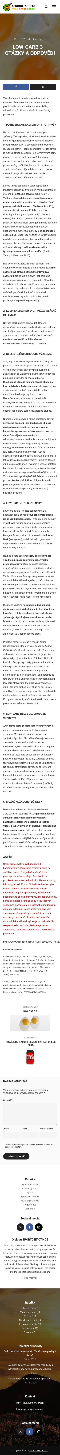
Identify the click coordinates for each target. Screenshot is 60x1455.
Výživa (30, 1192)
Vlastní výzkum (30, 1188)
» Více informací (30, 1278)
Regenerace (30, 1204)
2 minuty (30, 1208)
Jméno (6, 1129)
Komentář (8, 1100)
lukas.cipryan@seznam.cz (30, 1409)
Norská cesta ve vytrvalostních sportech (29, 1378)
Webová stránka (46, 1129)
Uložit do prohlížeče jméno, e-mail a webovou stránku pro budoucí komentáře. (29, 1146)
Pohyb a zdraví (30, 1184)
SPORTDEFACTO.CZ (38, 1450)
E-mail (24, 1129)
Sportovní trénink (30, 1196)
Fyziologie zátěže (30, 1200)
